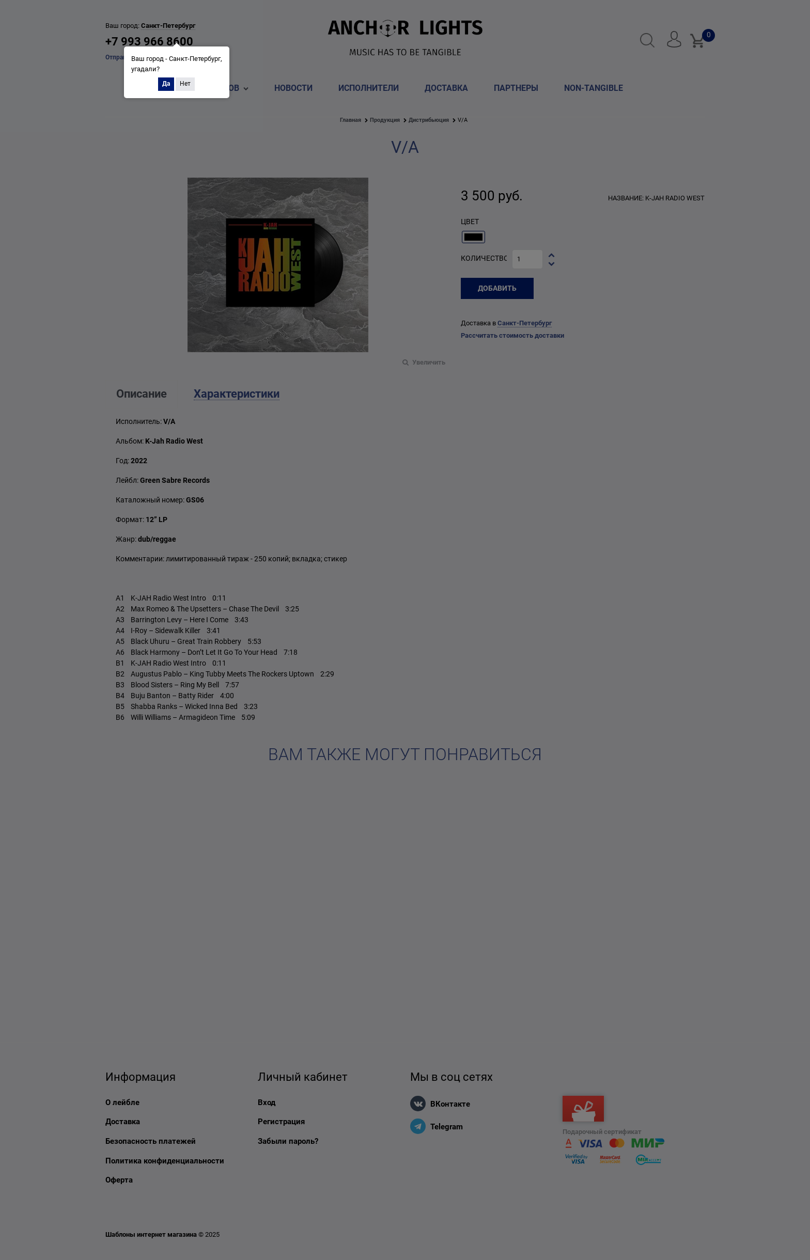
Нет (185, 83)
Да (166, 83)
